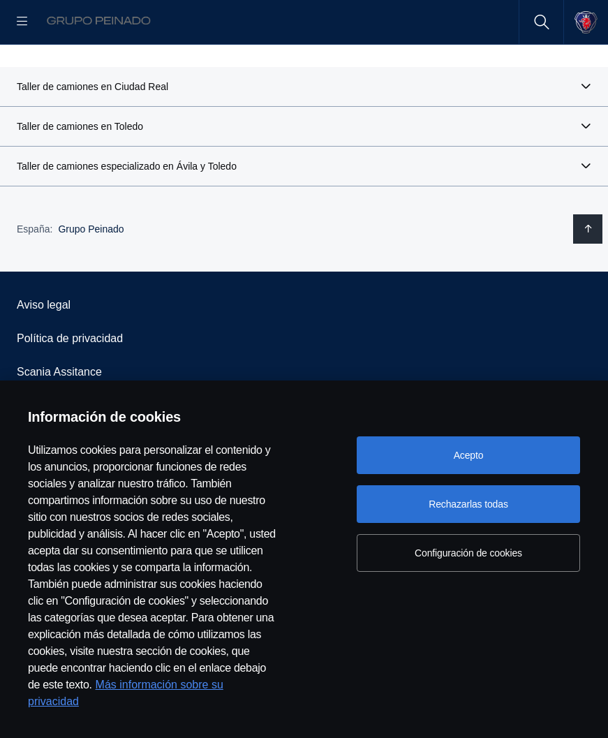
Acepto (469, 455)
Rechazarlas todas (468, 504)
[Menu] (22, 22)
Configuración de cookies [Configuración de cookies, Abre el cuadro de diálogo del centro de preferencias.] (468, 553)
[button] (304, 131)
